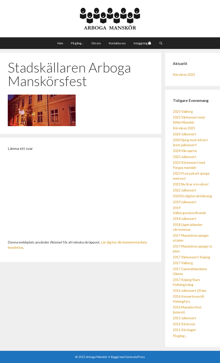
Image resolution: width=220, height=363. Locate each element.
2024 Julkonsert (184, 134)
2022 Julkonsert (184, 190)
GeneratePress (135, 357)
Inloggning (142, 43)
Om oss (96, 43)
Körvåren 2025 (184, 75)
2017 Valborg (183, 263)
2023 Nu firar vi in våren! (191, 184)
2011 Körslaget (184, 330)
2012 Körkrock (184, 324)
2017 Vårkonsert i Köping (191, 257)
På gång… (77, 43)
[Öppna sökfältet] (160, 43)
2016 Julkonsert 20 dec (190, 291)
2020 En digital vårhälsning (192, 196)
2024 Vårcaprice (185, 151)
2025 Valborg (183, 111)
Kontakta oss (117, 43)
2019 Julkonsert (184, 202)
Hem (60, 43)
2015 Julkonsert (184, 318)
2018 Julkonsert (184, 219)
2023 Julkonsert (184, 157)
